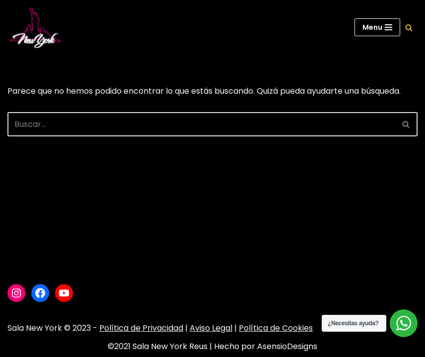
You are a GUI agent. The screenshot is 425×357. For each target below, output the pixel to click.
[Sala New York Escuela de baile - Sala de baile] (34, 27)
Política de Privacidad (141, 328)
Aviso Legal (211, 328)
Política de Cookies (276, 328)
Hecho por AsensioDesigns (265, 346)
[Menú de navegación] (377, 27)
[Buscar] (409, 27)
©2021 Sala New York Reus (158, 346)
